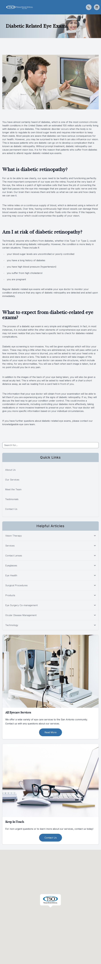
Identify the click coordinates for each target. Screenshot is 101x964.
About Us (10, 469)
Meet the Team (13, 489)
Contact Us (11, 509)
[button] (2, 7)
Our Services (12, 479)
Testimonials (11, 499)
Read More (50, 732)
